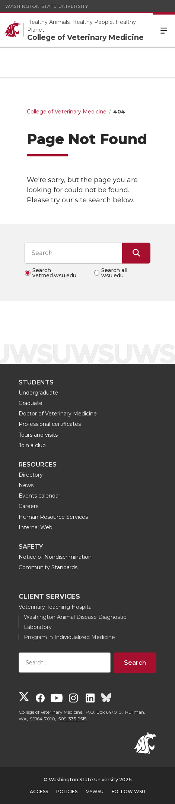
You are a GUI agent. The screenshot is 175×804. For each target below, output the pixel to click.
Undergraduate (38, 392)
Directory (31, 474)
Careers (28, 506)
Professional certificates (50, 424)
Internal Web (35, 527)
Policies (66, 791)
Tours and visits (38, 434)
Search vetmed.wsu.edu (54, 273)
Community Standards (48, 567)
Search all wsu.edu (114, 273)
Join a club (32, 445)
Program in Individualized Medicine (69, 637)
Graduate (30, 403)
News (26, 485)
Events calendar (39, 495)
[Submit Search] (136, 253)
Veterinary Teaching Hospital (56, 607)
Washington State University (46, 6)
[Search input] (73, 253)
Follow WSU (128, 791)
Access (39, 791)
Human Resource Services (53, 517)
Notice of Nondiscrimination (55, 557)
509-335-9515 (72, 719)
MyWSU (95, 791)
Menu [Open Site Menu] (164, 30)
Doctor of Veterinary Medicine (58, 413)
